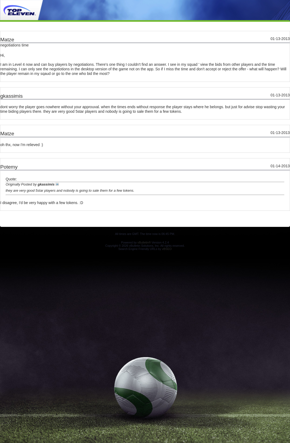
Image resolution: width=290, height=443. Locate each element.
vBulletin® (144, 242)
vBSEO (167, 248)
